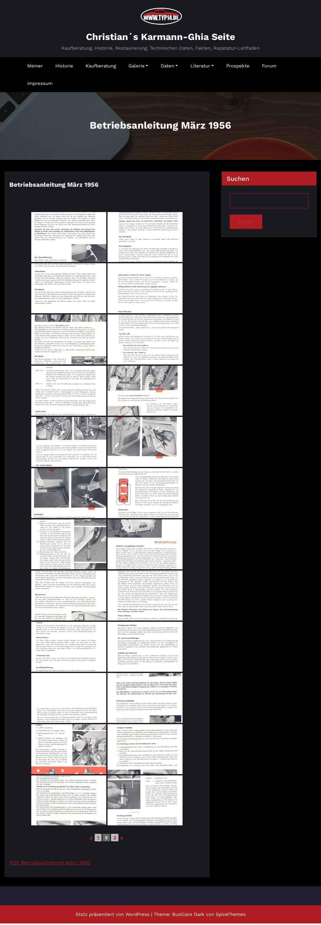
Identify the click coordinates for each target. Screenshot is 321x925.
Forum (269, 67)
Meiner (35, 67)
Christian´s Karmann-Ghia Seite (160, 38)
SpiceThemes (231, 916)
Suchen (238, 180)
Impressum (40, 85)
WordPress (137, 916)
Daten (169, 67)
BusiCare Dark (188, 916)
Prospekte (237, 67)
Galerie (138, 67)
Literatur (202, 67)
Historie (64, 67)
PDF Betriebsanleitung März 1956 (49, 864)
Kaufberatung (101, 67)
